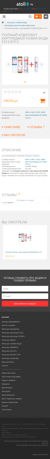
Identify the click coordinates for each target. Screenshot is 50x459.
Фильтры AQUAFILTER (11, 354)
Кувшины (5, 384)
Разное (5, 365)
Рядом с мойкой (8, 380)
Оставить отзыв (25, 200)
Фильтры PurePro (9, 351)
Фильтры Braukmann (10, 358)
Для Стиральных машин (12, 398)
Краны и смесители (10, 402)
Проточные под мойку (11, 376)
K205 (38, 112)
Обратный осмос (9, 373)
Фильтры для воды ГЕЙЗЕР (13, 336)
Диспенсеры (7, 387)
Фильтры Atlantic (9, 340)
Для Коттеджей (8, 325)
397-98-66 (10, 11)
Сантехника (6, 409)
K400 (32, 112)
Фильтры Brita (8, 362)
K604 (27, 112)
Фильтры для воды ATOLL (13, 332)
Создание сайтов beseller (40, 454)
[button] (8, 65)
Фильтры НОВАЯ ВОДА (12, 343)
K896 (43, 112)
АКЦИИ (5, 406)
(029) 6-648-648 (26, 9)
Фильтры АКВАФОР (10, 347)
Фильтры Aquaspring (10, 329)
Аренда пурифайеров (11, 321)
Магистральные (8, 395)
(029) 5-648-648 (41, 9)
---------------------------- (11, 369)
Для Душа (6, 391)
